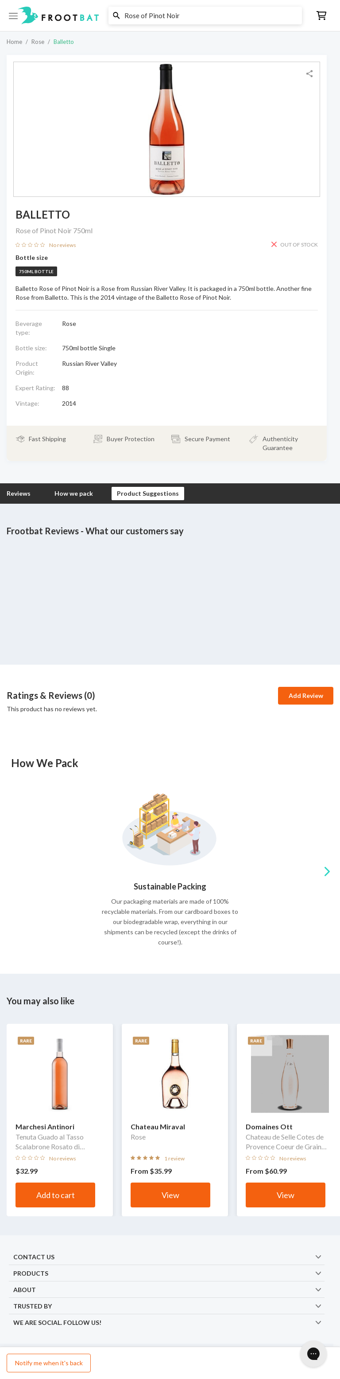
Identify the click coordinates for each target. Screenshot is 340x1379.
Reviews (19, 493)
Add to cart (55, 1195)
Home (14, 41)
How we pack (73, 493)
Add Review (306, 695)
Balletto (64, 41)
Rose (37, 41)
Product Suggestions (148, 493)
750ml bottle (36, 271)
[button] (170, 15)
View (170, 1195)
